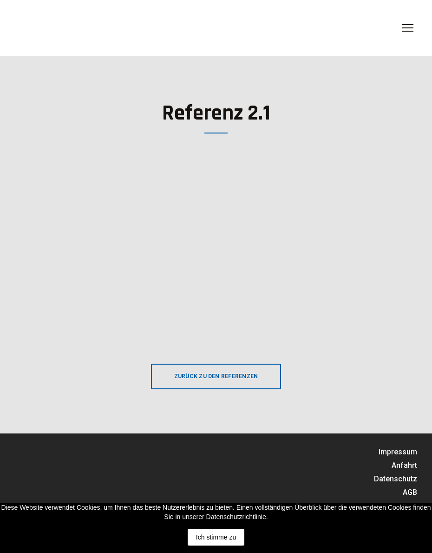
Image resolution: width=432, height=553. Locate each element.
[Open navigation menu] (408, 28)
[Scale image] (108, 236)
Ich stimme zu (216, 537)
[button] (216, 376)
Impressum (398, 451)
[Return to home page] (70, 28)
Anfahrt (404, 465)
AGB (410, 492)
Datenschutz (395, 478)
